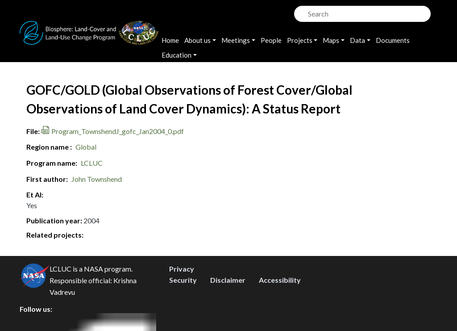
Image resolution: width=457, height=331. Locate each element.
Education (176, 55)
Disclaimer (227, 280)
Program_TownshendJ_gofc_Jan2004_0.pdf (117, 131)
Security (183, 280)
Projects (299, 40)
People (271, 40)
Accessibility (280, 280)
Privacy (181, 268)
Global (85, 146)
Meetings (235, 40)
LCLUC (92, 163)
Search (300, 11)
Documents (393, 40)
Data (357, 40)
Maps (331, 40)
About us (197, 40)
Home (170, 40)
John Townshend (96, 179)
